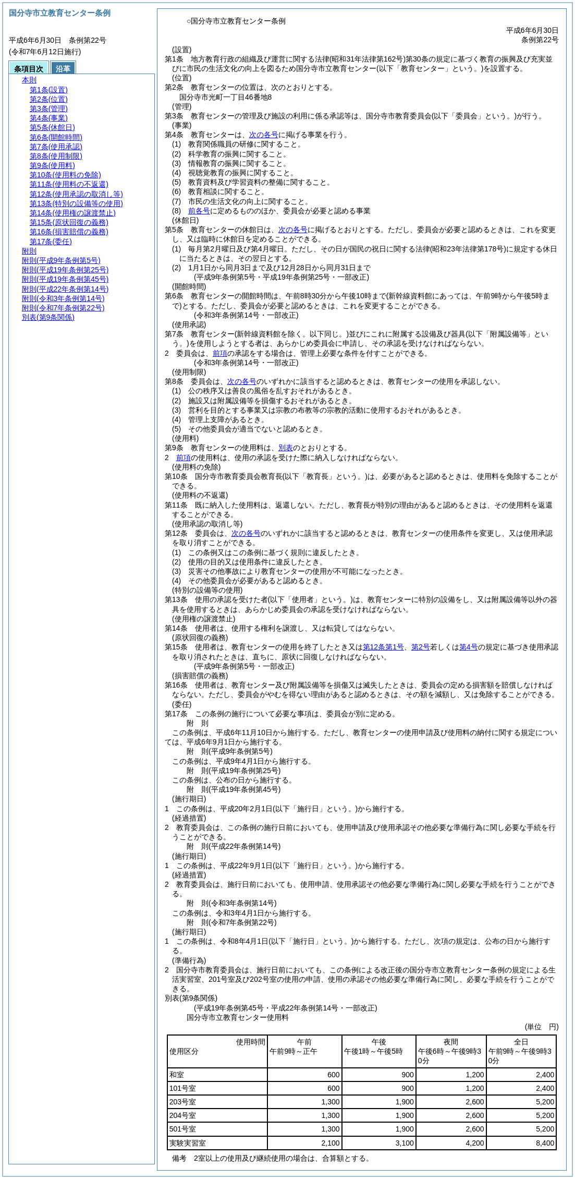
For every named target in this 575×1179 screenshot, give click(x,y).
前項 (220, 353)
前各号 (199, 211)
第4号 (468, 647)
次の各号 (263, 134)
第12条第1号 (383, 647)
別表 (285, 447)
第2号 (420, 647)
